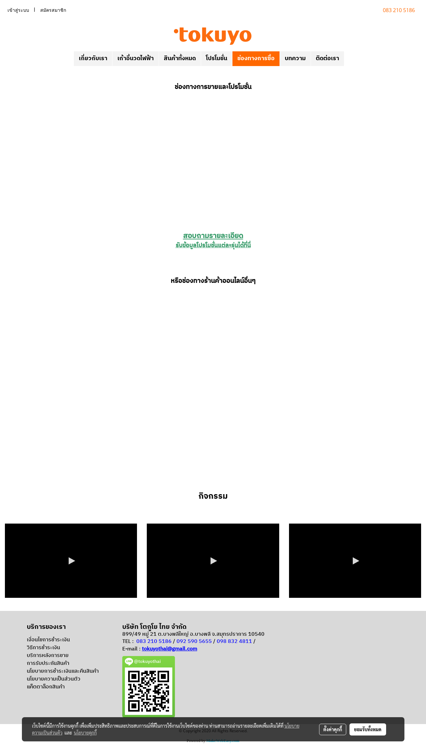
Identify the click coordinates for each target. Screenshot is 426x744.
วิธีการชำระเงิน (43, 647)
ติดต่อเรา (327, 58)
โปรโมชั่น (216, 58)
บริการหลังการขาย (48, 655)
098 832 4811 (234, 641)
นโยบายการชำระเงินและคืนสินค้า (63, 671)
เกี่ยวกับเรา (93, 58)
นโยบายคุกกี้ (85, 732)
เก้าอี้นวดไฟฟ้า (135, 58)
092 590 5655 (194, 641)
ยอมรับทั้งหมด (368, 729)
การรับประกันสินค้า (48, 663)
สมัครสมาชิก (53, 10)
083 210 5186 (154, 641)
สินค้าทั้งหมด (180, 58)
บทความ (295, 58)
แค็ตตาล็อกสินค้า (46, 687)
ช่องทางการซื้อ (256, 58)
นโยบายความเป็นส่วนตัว (53, 679)
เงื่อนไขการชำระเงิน (48, 639)
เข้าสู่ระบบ (18, 10)
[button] (349, 58)
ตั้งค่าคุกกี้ (332, 729)
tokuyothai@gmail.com (169, 649)
